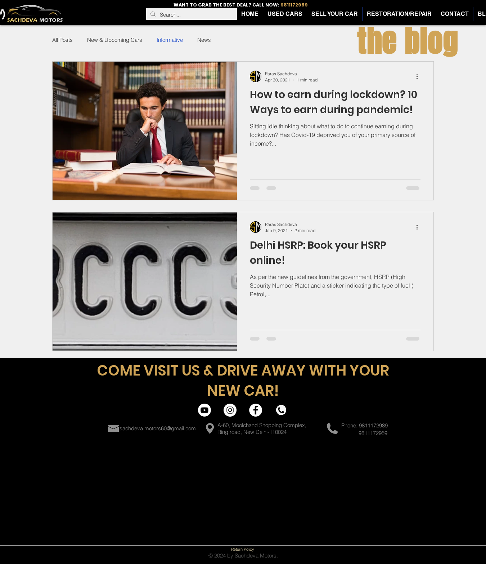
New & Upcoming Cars (114, 39)
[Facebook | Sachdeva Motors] (255, 410)
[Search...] (191, 14)
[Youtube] (204, 410)
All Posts (62, 39)
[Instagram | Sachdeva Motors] (230, 410)
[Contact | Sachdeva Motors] (281, 410)
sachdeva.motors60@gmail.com (158, 428)
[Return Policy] (243, 549)
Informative (170, 39)
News (204, 39)
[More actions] (419, 76)
